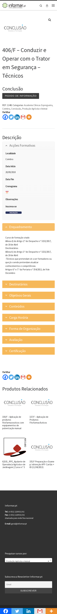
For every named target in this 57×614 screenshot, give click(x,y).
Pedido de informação (20, 95)
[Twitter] (11, 377)
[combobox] (28, 560)
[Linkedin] (17, 377)
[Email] (28, 584)
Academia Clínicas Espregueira (38, 105)
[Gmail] (23, 377)
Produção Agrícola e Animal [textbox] (27, 561)
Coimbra (6, 108)
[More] (29, 377)
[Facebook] (5, 377)
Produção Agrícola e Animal (34, 108)
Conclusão (16, 108)
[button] (49, 20)
